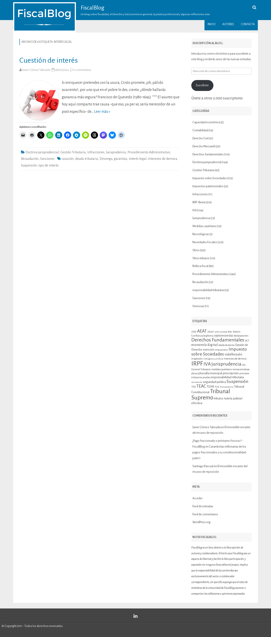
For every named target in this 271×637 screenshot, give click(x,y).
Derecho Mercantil (203, 146)
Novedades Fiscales (204, 242)
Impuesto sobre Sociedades (209, 178)
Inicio (211, 24)
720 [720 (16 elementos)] (193, 331)
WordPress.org (201, 522)
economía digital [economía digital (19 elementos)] (204, 345)
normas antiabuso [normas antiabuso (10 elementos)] (241, 369)
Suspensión (29, 165)
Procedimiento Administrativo (148, 152)
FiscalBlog (92, 8)
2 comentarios (82, 70)
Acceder (197, 498)
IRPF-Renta (198, 202)
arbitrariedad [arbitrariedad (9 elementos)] (221, 332)
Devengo (106, 158)
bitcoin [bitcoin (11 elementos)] (236, 331)
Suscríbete (202, 85)
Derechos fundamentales (208, 154)
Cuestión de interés (48, 60)
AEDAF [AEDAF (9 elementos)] (210, 332)
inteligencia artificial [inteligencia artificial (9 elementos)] (213, 359)
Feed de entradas (202, 506)
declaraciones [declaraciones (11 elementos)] (241, 335)
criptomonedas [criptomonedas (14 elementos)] (223, 335)
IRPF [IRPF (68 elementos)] (197, 363)
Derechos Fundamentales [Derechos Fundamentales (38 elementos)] (217, 340)
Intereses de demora (162, 158)
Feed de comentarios (205, 514)
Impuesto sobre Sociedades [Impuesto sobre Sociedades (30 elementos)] (219, 351)
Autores (228, 24)
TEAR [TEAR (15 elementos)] (210, 386)
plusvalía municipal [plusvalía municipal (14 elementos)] (210, 373)
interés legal (137, 158)
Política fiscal (200, 266)
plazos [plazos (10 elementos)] (194, 373)
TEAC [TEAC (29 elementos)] (201, 386)
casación (68, 158)
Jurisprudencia (116, 152)
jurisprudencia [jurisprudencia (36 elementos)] (226, 364)
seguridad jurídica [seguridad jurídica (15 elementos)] (214, 382)
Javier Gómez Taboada (36, 70)
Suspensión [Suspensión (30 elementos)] (237, 381)
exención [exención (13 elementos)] (208, 349)
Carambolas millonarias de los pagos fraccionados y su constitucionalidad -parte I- (219, 452)
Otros (195, 250)
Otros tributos (200, 258)
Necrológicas (200, 234)
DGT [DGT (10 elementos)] (247, 340)
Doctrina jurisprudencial (42, 152)
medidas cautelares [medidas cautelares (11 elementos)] (221, 369)
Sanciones (47, 158)
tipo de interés (48, 165)
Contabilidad (200, 130)
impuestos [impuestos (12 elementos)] (221, 349)
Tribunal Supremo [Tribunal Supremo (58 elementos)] (210, 394)
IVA (194, 210)
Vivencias (198, 306)
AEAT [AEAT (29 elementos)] (202, 331)
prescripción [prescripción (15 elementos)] (231, 373)
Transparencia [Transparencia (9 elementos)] (226, 387)
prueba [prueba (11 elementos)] (206, 377)
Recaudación (30, 158)
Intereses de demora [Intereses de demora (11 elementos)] (235, 358)
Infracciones (95, 152)
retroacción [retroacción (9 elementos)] (196, 382)
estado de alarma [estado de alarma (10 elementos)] (227, 345)
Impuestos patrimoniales (207, 186)
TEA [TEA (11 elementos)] (193, 386)
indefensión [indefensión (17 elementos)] (233, 354)
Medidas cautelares (204, 226)
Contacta (248, 24)
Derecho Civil (200, 138)
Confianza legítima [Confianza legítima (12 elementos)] (202, 335)
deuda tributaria (86, 158)
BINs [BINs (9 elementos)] (230, 332)
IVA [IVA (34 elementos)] (207, 364)
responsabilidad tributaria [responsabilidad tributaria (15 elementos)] (227, 377)
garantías (120, 158)
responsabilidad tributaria (208, 290)
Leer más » (102, 112)
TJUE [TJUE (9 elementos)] (217, 387)
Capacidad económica (206, 122)
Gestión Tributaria (73, 152)
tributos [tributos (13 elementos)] (218, 398)
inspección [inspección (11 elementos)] (197, 358)
